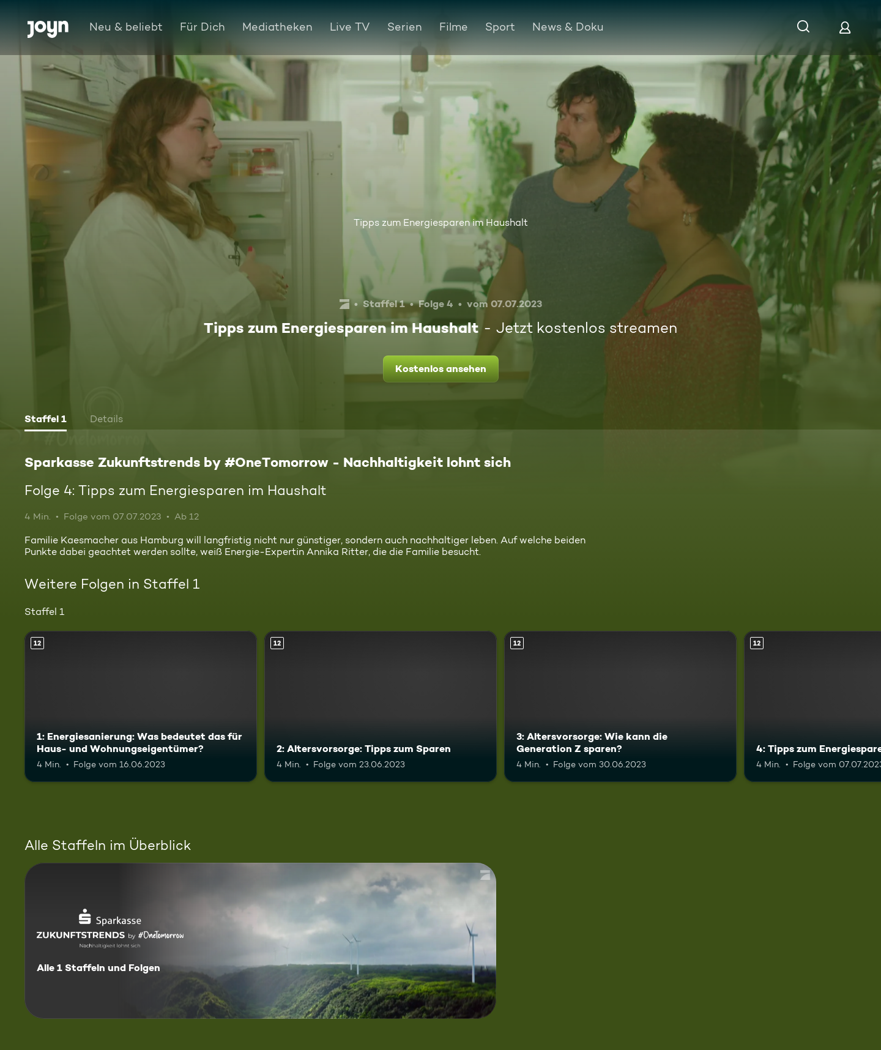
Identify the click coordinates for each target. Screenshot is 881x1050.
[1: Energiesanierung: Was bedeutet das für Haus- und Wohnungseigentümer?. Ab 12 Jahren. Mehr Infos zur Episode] (140, 706)
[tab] (45, 420)
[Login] (845, 27)
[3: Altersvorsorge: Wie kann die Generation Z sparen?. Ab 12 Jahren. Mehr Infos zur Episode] (620, 706)
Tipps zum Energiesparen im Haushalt (441, 222)
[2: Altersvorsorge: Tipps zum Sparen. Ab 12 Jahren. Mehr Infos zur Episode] (380, 706)
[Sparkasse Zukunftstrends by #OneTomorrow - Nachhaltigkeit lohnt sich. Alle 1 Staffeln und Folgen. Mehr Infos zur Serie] (260, 941)
